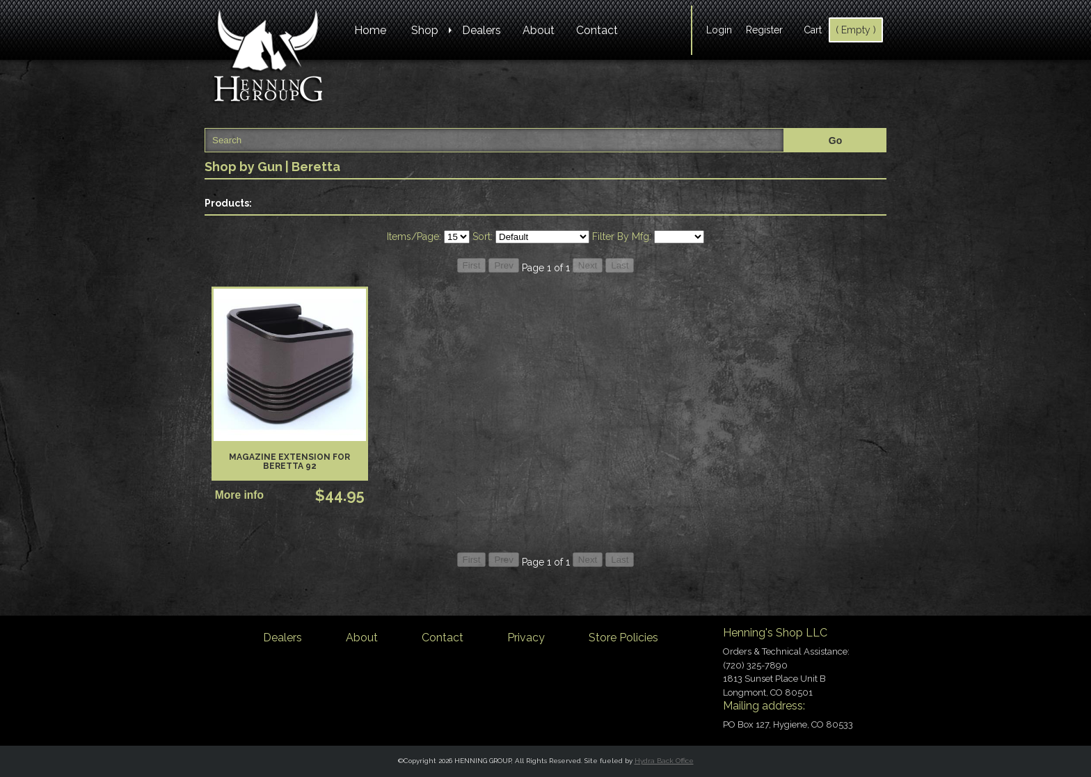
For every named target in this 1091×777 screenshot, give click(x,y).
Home (370, 30)
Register (764, 29)
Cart (813, 29)
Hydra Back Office (664, 760)
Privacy (526, 637)
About (539, 30)
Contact (597, 30)
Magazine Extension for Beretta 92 (289, 461)
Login (719, 29)
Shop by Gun (243, 166)
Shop (424, 30)
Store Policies (623, 637)
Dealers (481, 30)
